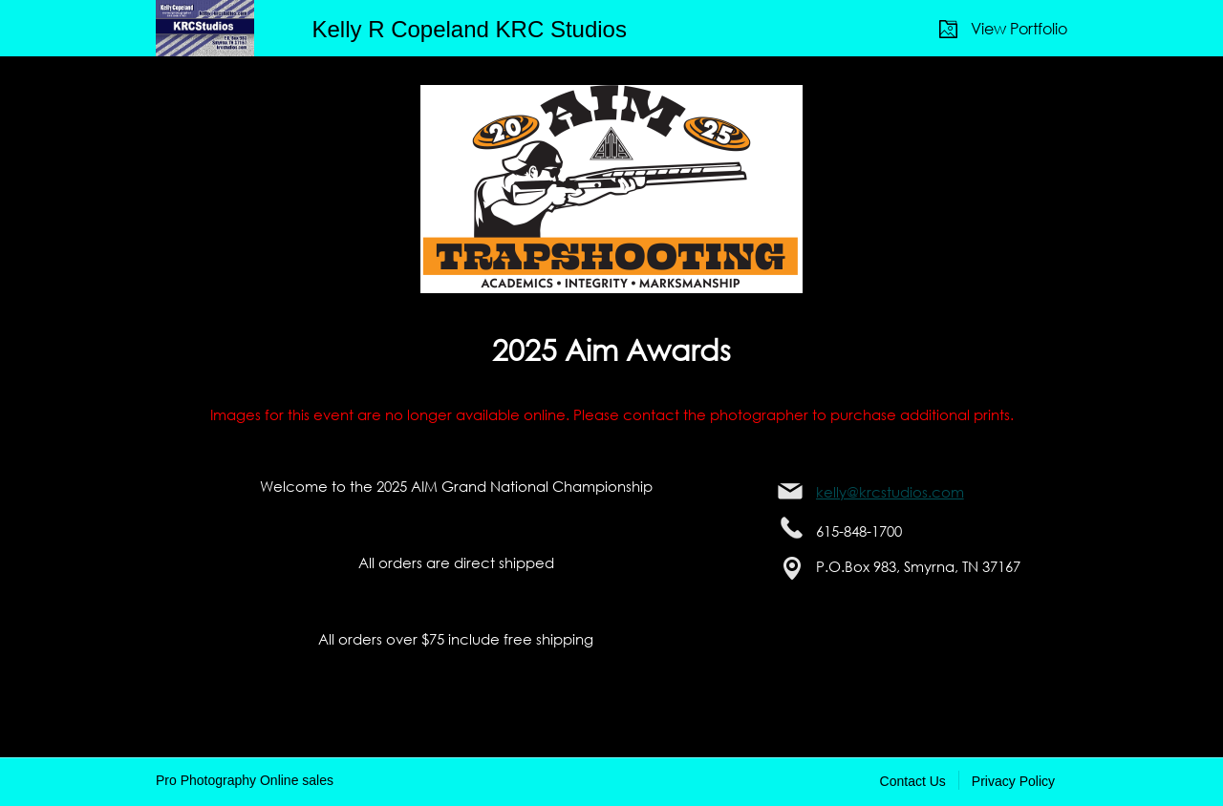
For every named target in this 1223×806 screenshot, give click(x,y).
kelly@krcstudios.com (890, 491)
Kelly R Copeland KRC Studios (469, 29)
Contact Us (913, 781)
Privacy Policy (1013, 781)
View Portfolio (1019, 28)
